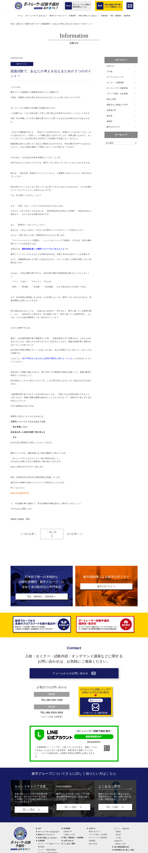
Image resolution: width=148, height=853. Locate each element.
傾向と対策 (111, 99)
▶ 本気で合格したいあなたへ (47, 839)
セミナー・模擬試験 (121, 830)
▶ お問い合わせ (67, 842)
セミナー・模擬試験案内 (47, 851)
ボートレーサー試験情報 (117, 88)
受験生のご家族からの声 (117, 105)
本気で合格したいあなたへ (88, 16)
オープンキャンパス (115, 77)
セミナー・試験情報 (115, 82)
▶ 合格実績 (65, 830)
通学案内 (41, 848)
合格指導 (72, 16)
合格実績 (104, 16)
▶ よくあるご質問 (68, 845)
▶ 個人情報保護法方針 (120, 848)
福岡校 (109, 121)
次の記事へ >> (75, 534)
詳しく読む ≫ (31, 811)
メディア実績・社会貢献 (117, 93)
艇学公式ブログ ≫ (106, 587)
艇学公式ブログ (22, 64)
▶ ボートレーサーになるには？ (48, 833)
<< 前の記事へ (29, 534)
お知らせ (110, 66)
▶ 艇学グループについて (45, 836)
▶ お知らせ (91, 830)
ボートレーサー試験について (48, 845)
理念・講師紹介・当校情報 (120, 16)
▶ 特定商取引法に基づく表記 (123, 851)
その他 (109, 71)
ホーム (20, 16)
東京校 (109, 116)
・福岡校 (117, 833)
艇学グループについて (58, 16)
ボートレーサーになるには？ (36, 16)
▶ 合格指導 (40, 842)
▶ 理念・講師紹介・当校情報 (72, 839)
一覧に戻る (52, 534)
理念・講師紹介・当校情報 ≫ (41, 596)
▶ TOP (38, 830)
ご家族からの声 (69, 836)
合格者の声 (111, 110)
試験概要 (92, 842)
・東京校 (117, 836)
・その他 (117, 839)
